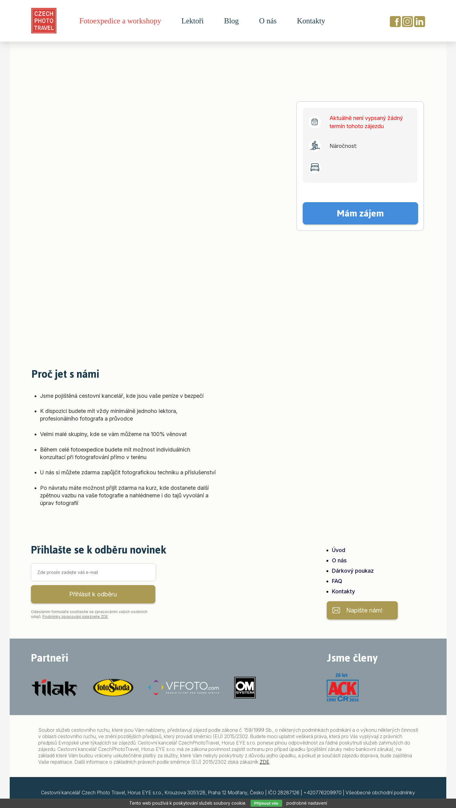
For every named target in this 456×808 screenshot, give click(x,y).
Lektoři (192, 21)
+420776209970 (322, 792)
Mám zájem (360, 213)
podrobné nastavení (306, 803)
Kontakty (311, 21)
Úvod (338, 550)
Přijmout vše (266, 803)
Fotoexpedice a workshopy (120, 21)
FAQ (337, 581)
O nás (268, 21)
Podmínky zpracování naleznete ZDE (75, 616)
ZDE (264, 762)
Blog (231, 21)
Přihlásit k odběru (93, 594)
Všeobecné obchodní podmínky (380, 792)
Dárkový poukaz (353, 571)
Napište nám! (364, 610)
